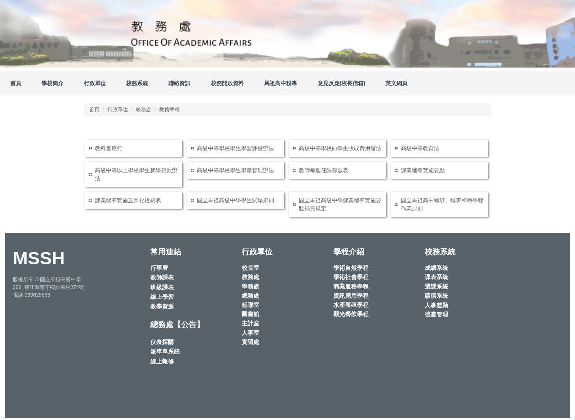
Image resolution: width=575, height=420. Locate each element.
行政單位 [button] (95, 83)
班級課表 (162, 287)
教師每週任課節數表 (323, 170)
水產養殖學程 (351, 305)
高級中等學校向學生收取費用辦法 (340, 148)
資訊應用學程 (351, 296)
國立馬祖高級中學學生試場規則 (235, 200)
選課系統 (436, 286)
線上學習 (162, 297)
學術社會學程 (351, 277)
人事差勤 (436, 305)
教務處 (143, 109)
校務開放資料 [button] (227, 83)
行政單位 (117, 109)
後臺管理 (436, 314)
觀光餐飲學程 (351, 314)
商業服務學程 (351, 286)
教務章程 (169, 109)
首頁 (15, 83)
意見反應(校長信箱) (341, 83)
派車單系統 (165, 351)
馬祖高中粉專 (280, 83)
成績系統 (436, 268)
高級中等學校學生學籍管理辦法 (235, 170)
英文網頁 (396, 83)
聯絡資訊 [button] (179, 83)
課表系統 (436, 277)
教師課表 (162, 277)
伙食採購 (162, 342)
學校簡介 (52, 83)
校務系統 (137, 83)
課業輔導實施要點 (423, 170)
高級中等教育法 (420, 148)
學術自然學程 (351, 268)
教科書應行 (108, 148)
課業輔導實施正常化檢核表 (128, 200)
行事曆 (159, 268)
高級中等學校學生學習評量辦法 (235, 148)
